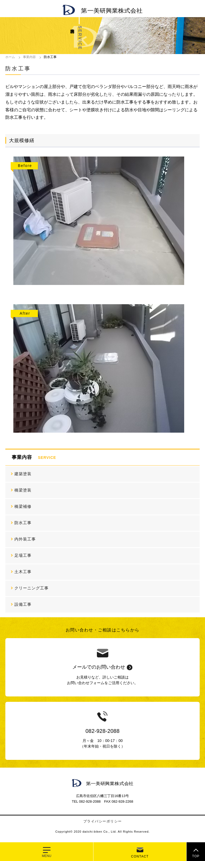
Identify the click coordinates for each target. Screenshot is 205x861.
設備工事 (22, 604)
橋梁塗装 (22, 490)
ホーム (10, 57)
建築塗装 (22, 473)
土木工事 (22, 571)
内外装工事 (25, 539)
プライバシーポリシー (102, 821)
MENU (46, 856)
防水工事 (22, 522)
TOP (195, 856)
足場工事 (22, 555)
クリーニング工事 (31, 588)
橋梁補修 (22, 506)
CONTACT (140, 856)
